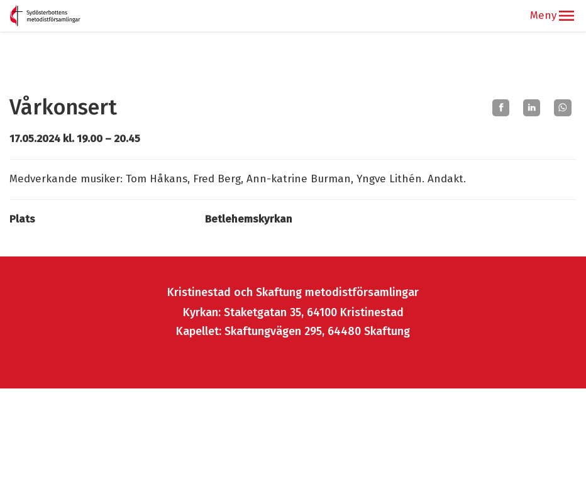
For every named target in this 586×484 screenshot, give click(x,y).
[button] (566, 16)
